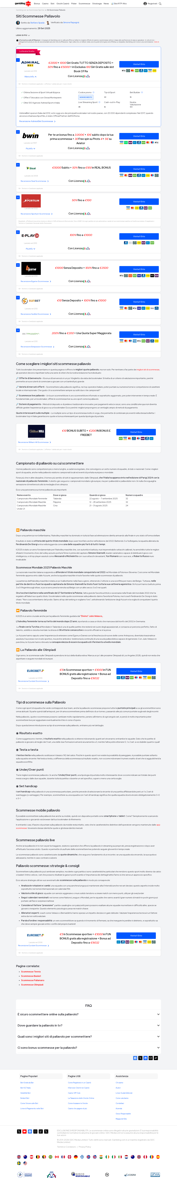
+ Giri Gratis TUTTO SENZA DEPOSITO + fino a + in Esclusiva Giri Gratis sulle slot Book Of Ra (81, 67)
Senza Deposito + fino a (81, 268)
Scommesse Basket (31, 976)
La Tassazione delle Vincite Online (81, 1098)
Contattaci (120, 1103)
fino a (81, 200)
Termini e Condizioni (66, 1146)
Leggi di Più (23, 35)
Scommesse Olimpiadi (32, 984)
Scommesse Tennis (31, 971)
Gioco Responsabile (123, 1114)
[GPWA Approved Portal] (155, 1174)
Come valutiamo (122, 1098)
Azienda (119, 1108)
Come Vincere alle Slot (29, 1103)
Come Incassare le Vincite (78, 1103)
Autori (118, 1088)
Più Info (29, 148)
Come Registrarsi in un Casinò (79, 1083)
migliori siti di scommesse (148, 369)
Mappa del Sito (121, 1119)
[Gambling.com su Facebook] (30, 1140)
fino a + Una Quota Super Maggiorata (81, 333)
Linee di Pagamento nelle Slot (31, 1108)
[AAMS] (24, 1175)
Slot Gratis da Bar (27, 1083)
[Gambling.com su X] (19, 1140)
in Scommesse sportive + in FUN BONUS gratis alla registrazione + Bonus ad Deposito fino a (85, 674)
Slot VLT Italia (25, 1088)
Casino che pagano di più (77, 1108)
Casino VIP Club (74, 1093)
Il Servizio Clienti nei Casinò (78, 1088)
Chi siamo (119, 1083)
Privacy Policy (85, 1146)
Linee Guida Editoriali (124, 1093)
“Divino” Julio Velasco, (91, 616)
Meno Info (29, 76)
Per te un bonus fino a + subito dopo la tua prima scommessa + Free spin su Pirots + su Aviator (80, 139)
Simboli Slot (24, 1098)
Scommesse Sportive (37, 10)
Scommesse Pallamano (32, 980)
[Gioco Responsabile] (80, 1175)
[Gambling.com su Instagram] (35, 1140)
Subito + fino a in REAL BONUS (81, 167)
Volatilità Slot (25, 1093)
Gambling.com (21, 10)
